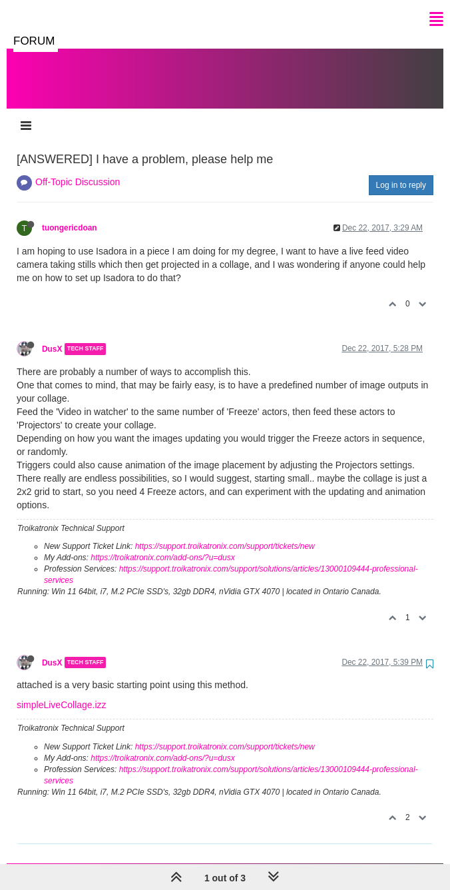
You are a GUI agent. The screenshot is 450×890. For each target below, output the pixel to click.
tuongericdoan (69, 214)
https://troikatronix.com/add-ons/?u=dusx (162, 544)
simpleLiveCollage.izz (62, 691)
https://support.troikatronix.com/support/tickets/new (225, 533)
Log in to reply (401, 172)
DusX (52, 335)
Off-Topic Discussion (77, 168)
